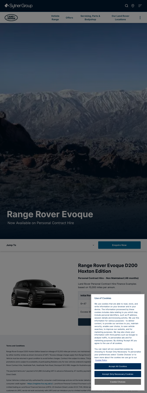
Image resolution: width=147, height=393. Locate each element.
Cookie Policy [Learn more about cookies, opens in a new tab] (101, 360)
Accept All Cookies (118, 366)
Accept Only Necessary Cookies (117, 374)
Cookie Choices (117, 382)
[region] (118, 342)
